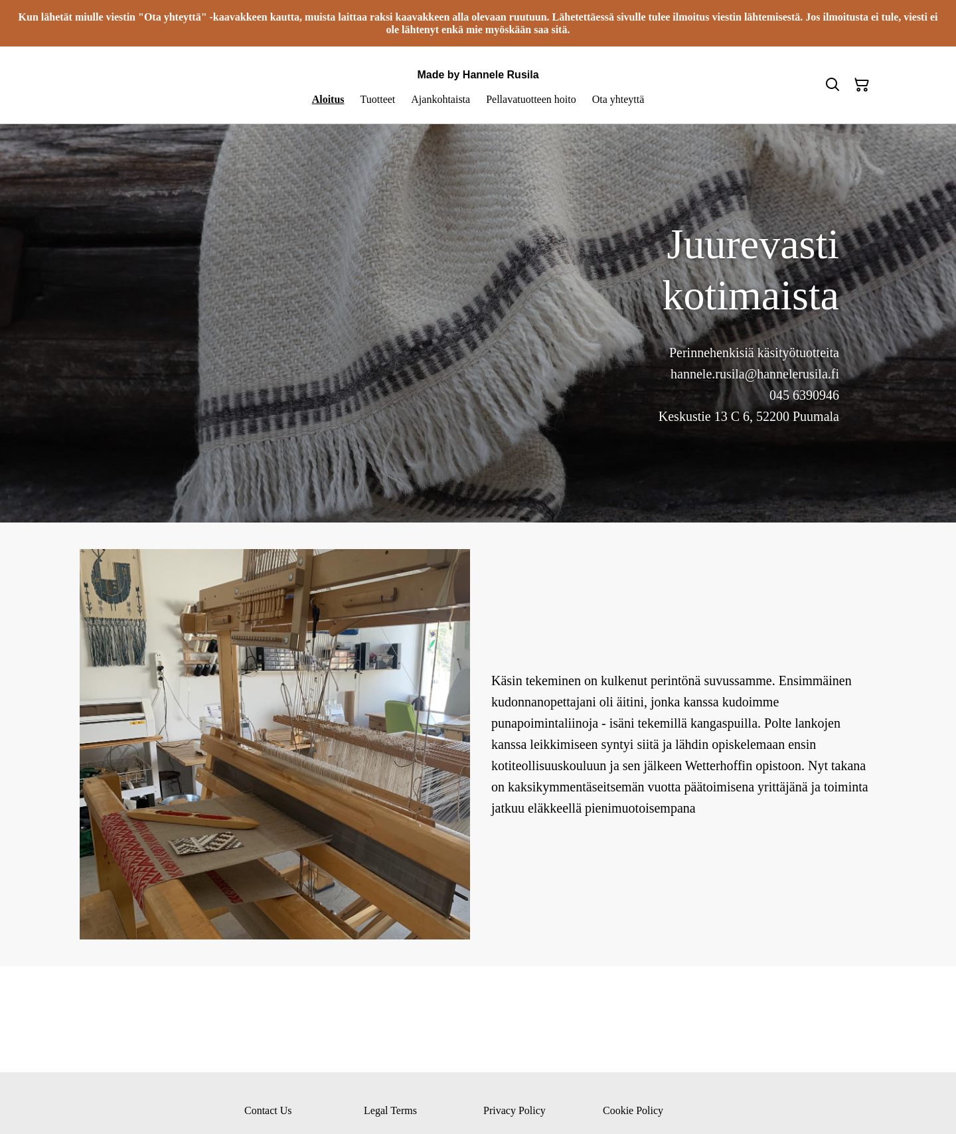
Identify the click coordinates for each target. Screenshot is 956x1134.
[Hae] (832, 85)
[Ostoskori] (861, 85)
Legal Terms (390, 1110)
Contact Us (268, 1110)
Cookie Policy (633, 1110)
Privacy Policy (514, 1110)
